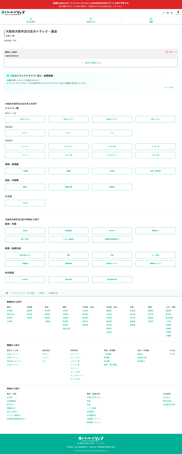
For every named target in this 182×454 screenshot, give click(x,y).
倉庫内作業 (68, 187)
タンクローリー (112, 155)
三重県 (47, 321)
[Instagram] (164, 13)
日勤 (112, 255)
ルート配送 (155, 255)
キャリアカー (68, 146)
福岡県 (168, 310)
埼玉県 (9, 317)
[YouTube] (168, 13)
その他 (25, 203)
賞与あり (112, 231)
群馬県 (29, 310)
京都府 (65, 317)
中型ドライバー (69, 119)
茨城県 (29, 317)
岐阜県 (47, 314)
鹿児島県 (169, 317)
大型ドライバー (25, 119)
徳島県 (150, 317)
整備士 (25, 187)
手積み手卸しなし (25, 255)
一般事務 (25, 171)
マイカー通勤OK (68, 239)
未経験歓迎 (68, 231)
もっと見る (169, 87)
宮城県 (109, 321)
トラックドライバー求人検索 (23, 293)
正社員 (25, 231)
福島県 (109, 310)
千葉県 (9, 321)
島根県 (132, 324)
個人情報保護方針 (81, 447)
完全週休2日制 (112, 279)
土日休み (25, 279)
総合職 (112, 171)
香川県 (150, 314)
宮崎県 (168, 324)
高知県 (150, 321)
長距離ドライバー (155, 263)
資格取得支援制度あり (112, 239)
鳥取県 (132, 321)
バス (112, 133)
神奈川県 (10, 314)
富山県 (85, 317)
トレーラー (25, 146)
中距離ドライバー (112, 263)
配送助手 (112, 187)
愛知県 (47, 310)
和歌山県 (66, 328)
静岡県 (47, 317)
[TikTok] (172, 13)
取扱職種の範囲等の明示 (106, 447)
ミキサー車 (112, 146)
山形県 (109, 314)
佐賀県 (168, 332)
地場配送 (25, 263)
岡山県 (132, 314)
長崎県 (168, 328)
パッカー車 (155, 146)
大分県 (168, 321)
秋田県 (109, 317)
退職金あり (155, 231)
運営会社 (92, 447)
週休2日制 (68, 279)
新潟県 (85, 314)
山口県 (132, 317)
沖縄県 (168, 335)
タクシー (25, 133)
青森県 (109, 328)
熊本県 (168, 314)
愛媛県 (150, 310)
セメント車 (155, 155)
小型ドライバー (156, 119)
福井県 (85, 321)
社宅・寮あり (25, 239)
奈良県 (65, 324)
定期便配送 (68, 263)
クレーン (25, 155)
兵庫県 (65, 314)
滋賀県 (65, 321)
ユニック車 (68, 155)
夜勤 (68, 255)
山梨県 (85, 310)
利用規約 (70, 447)
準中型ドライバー (112, 119)
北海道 (109, 332)
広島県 (132, 310)
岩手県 (109, 324)
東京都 (9, 310)
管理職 (68, 171)
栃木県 (29, 314)
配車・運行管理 (156, 171)
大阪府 (41, 293)
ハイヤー (68, 133)
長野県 (85, 324)
